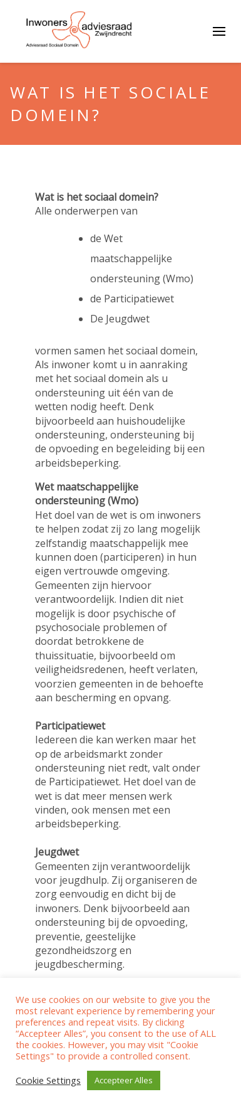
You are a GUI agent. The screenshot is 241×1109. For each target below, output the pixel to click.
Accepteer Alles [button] (124, 1080)
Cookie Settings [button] (48, 1080)
